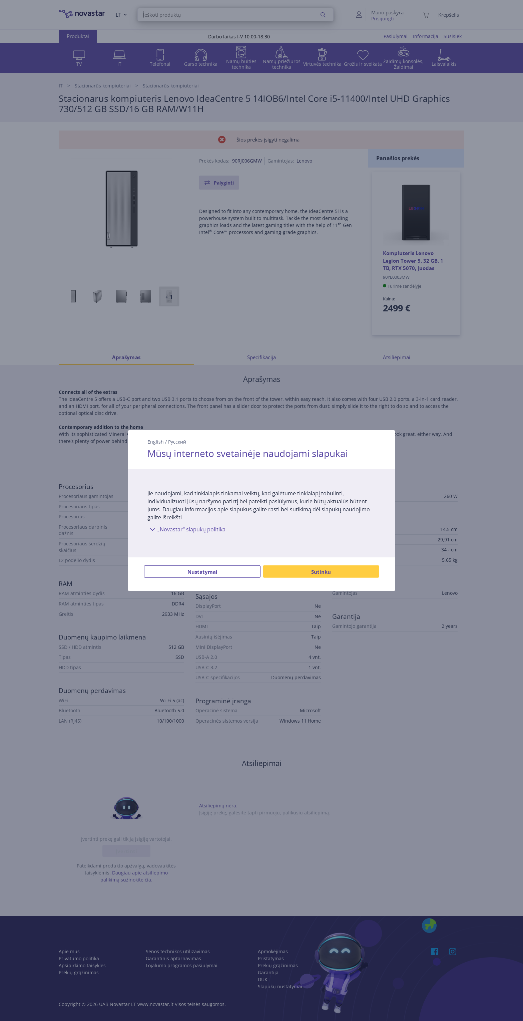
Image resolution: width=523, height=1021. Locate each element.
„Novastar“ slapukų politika (186, 529)
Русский (177, 441)
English (155, 441)
